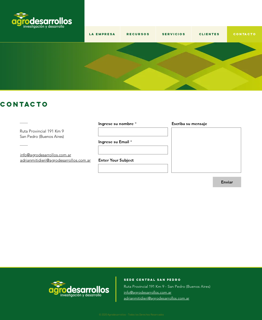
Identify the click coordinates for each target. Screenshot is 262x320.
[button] (102, 34)
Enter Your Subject (116, 160)
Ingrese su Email (113, 142)
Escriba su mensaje (189, 124)
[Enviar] (227, 182)
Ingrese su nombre (116, 124)
